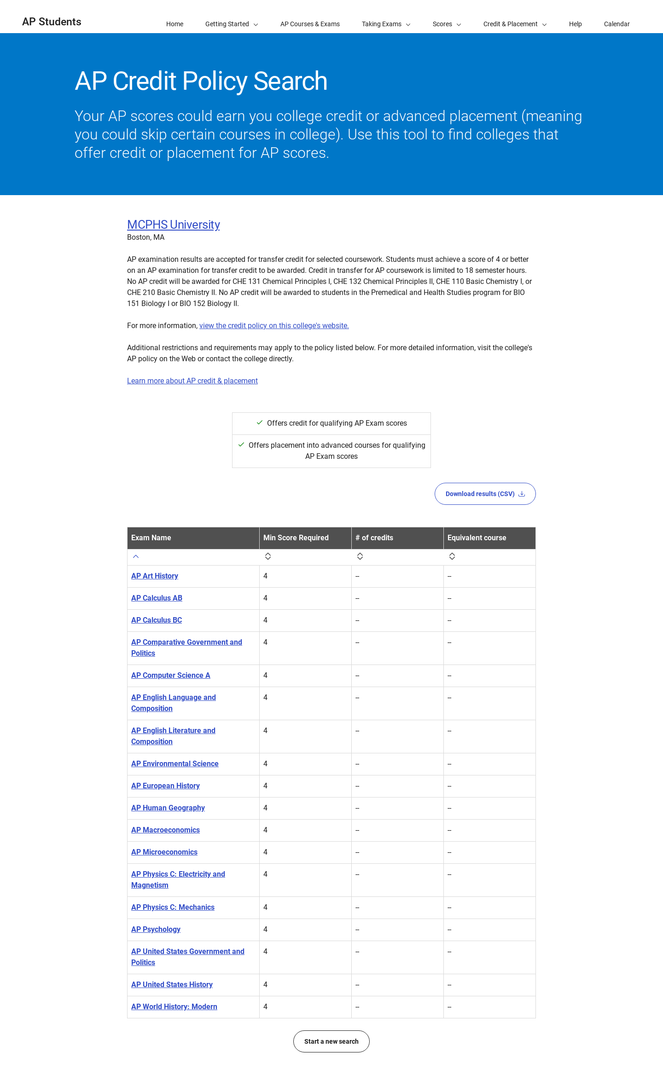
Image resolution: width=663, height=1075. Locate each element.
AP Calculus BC (156, 620)
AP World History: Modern (174, 1006)
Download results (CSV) (485, 493)
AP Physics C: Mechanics (173, 907)
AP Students (51, 22)
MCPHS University (173, 224)
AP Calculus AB (156, 598)
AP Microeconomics (164, 852)
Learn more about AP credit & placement (192, 380)
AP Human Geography (168, 807)
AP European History (165, 785)
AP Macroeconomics (165, 830)
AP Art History (154, 576)
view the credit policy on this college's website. (274, 325)
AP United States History (172, 984)
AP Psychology (155, 929)
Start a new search (331, 1041)
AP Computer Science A (170, 675)
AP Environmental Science (175, 763)
